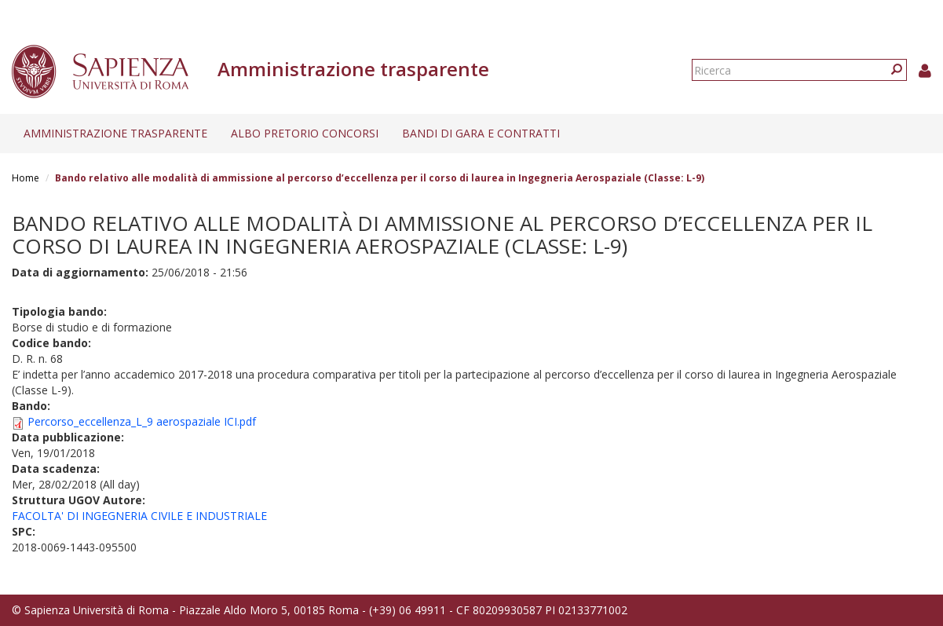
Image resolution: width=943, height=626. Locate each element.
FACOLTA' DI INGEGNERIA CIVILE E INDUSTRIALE (139, 515)
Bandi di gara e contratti (481, 133)
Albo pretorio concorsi (304, 133)
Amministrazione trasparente (115, 133)
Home (25, 178)
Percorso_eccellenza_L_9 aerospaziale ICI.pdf (141, 421)
